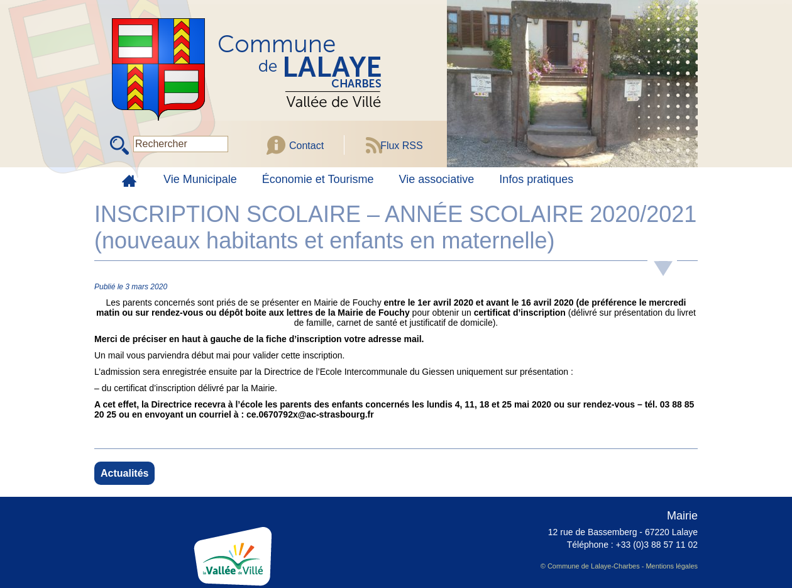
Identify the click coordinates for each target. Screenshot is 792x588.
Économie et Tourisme (318, 179)
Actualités (124, 473)
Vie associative (437, 179)
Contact (306, 145)
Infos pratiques (536, 179)
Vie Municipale (200, 179)
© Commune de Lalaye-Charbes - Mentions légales (619, 566)
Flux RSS (401, 145)
